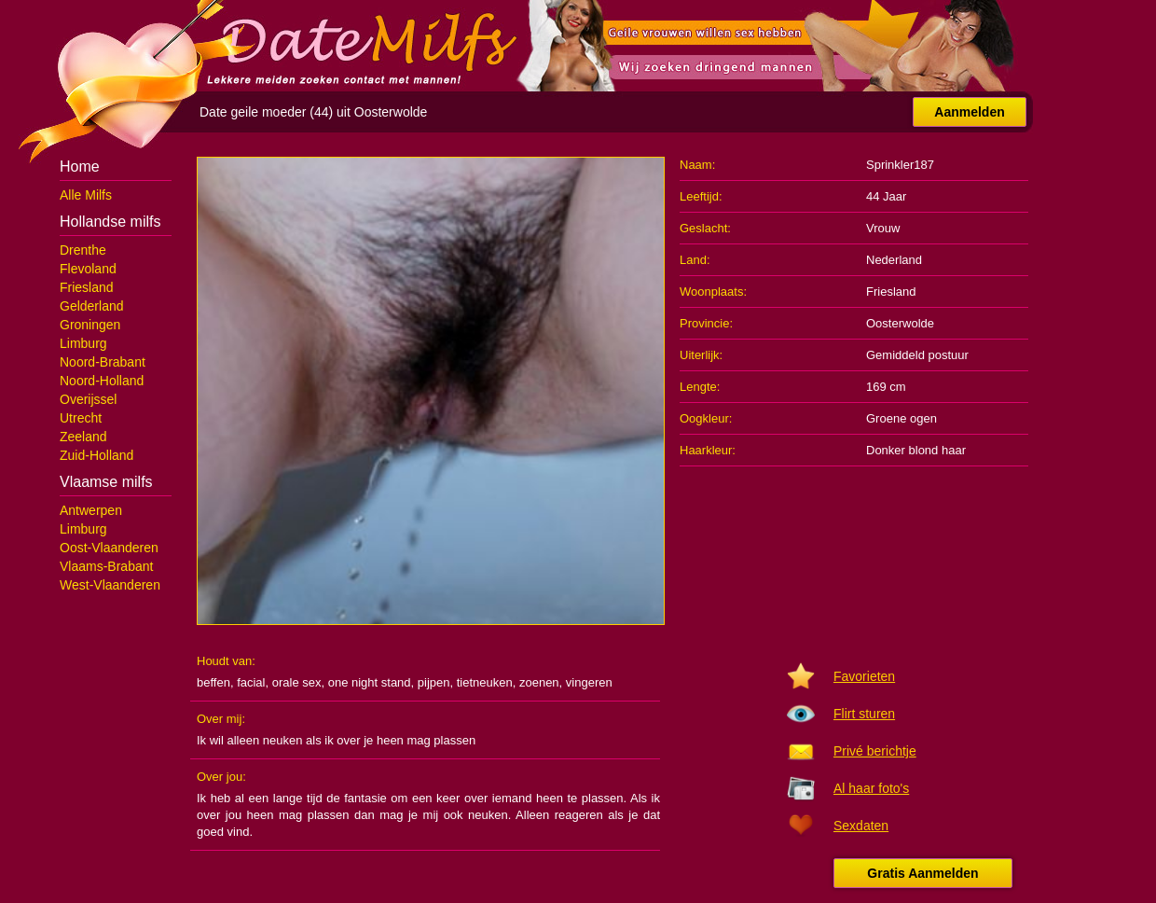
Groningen (90, 324)
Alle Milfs (86, 195)
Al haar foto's (871, 788)
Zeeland (83, 436)
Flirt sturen (864, 713)
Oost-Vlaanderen (109, 547)
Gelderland (92, 306)
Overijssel (88, 399)
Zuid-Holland (96, 455)
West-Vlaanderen (110, 584)
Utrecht (81, 417)
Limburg (83, 343)
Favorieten (864, 676)
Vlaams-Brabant (106, 566)
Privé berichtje (874, 750)
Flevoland (88, 268)
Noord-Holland (102, 380)
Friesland (87, 287)
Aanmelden (969, 111)
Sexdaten (860, 825)
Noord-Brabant (102, 361)
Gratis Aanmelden (922, 873)
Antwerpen (91, 510)
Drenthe (83, 250)
